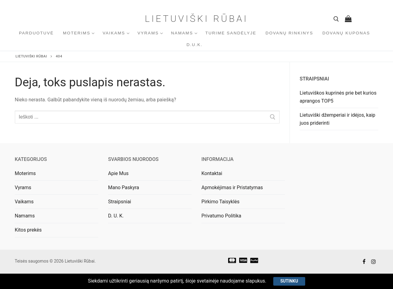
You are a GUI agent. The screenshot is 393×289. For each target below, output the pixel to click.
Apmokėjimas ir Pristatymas (232, 187)
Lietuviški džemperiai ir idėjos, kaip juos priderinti (337, 119)
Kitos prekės (28, 230)
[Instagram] (373, 262)
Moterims (25, 173)
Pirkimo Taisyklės (220, 202)
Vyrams (23, 187)
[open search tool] (336, 19)
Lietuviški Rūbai (196, 18)
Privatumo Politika (221, 216)
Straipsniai (119, 202)
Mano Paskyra (123, 187)
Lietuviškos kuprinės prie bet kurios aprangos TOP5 (338, 97)
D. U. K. (116, 216)
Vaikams (24, 202)
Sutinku (289, 281)
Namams (25, 216)
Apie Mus (118, 173)
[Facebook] (364, 262)
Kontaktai (211, 173)
